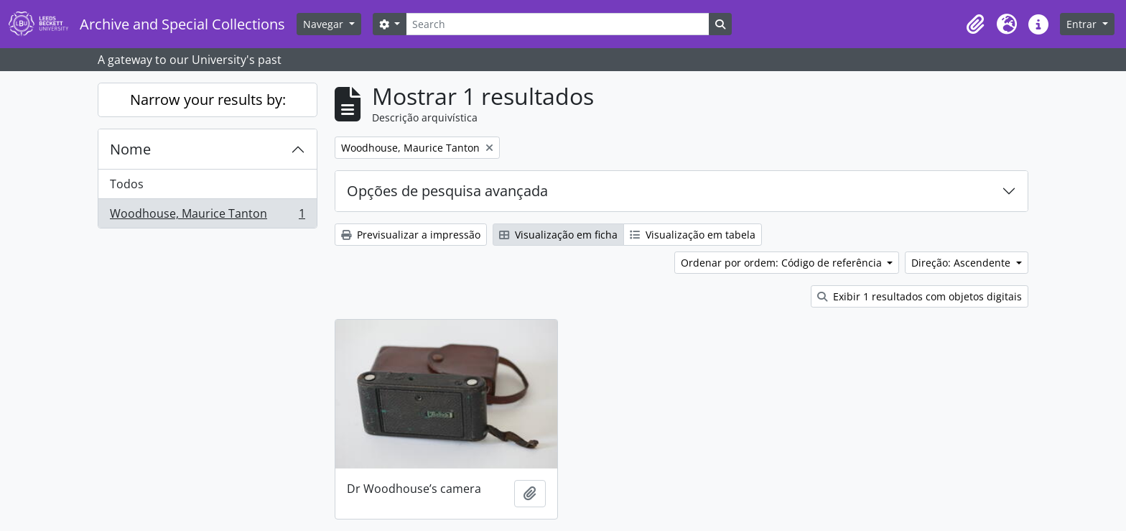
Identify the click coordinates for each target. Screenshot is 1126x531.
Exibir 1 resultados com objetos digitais (919, 296)
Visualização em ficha (558, 234)
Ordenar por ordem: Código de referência (783, 262)
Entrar (1082, 24)
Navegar (324, 24)
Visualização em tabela (692, 234)
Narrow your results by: (208, 99)
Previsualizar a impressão (410, 234)
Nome (130, 149)
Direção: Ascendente (962, 262)
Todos (127, 184)
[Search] (557, 24)
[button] (975, 24)
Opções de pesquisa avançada (447, 190)
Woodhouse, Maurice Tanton (207, 216)
